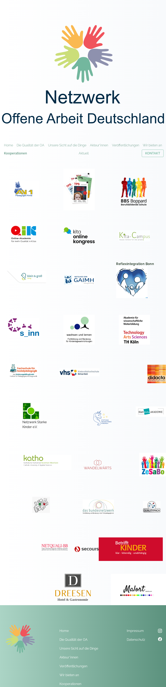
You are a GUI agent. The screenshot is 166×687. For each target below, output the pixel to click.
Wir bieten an (152, 145)
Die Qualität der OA (30, 145)
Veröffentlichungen (125, 145)
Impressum (135, 631)
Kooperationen (15, 153)
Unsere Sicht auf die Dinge (67, 145)
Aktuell (84, 153)
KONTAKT (152, 153)
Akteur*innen (99, 145)
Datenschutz (136, 640)
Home (8, 145)
